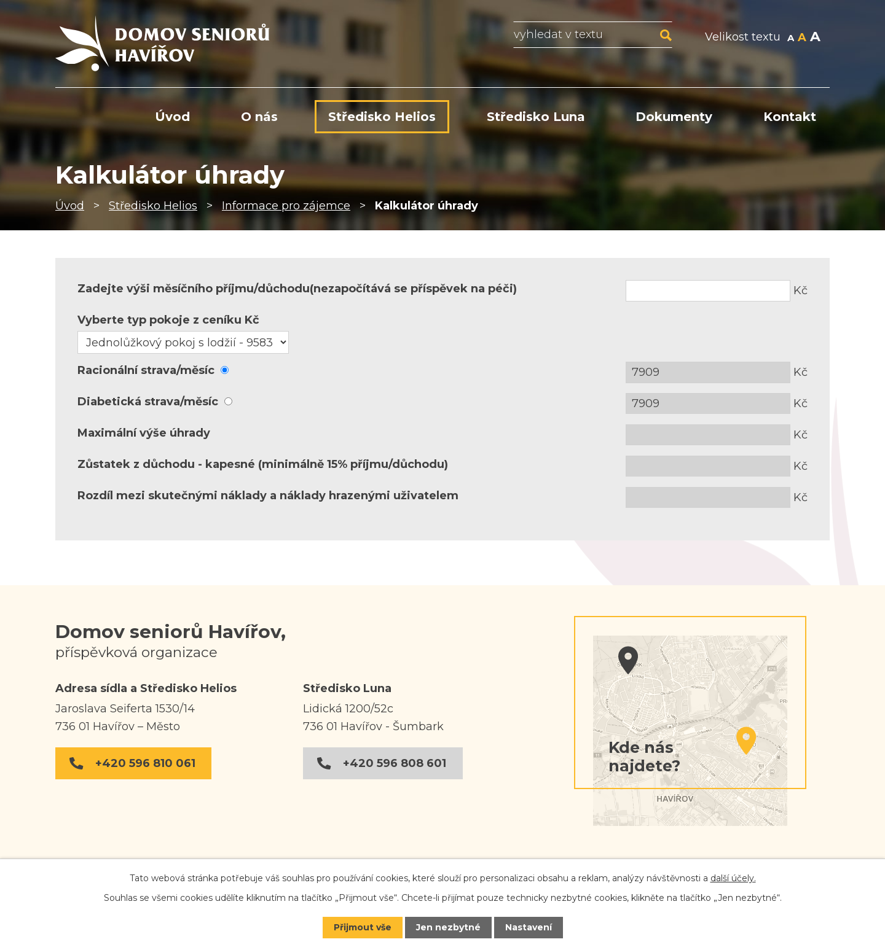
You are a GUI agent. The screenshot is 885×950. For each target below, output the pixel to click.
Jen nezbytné (448, 927)
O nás (259, 116)
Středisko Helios (153, 205)
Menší (790, 38)
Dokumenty (673, 116)
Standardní (802, 38)
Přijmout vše (362, 927)
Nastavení (528, 927)
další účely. (733, 878)
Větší (815, 38)
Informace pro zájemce (286, 205)
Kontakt (789, 116)
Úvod (69, 205)
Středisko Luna (536, 116)
